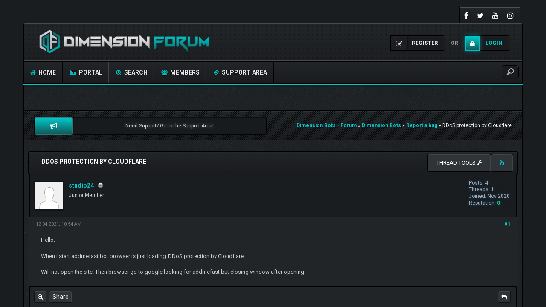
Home (43, 72)
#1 (507, 224)
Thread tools (459, 162)
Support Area (240, 72)
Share (60, 296)
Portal (86, 72)
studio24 (81, 185)
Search (132, 72)
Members (180, 72)
